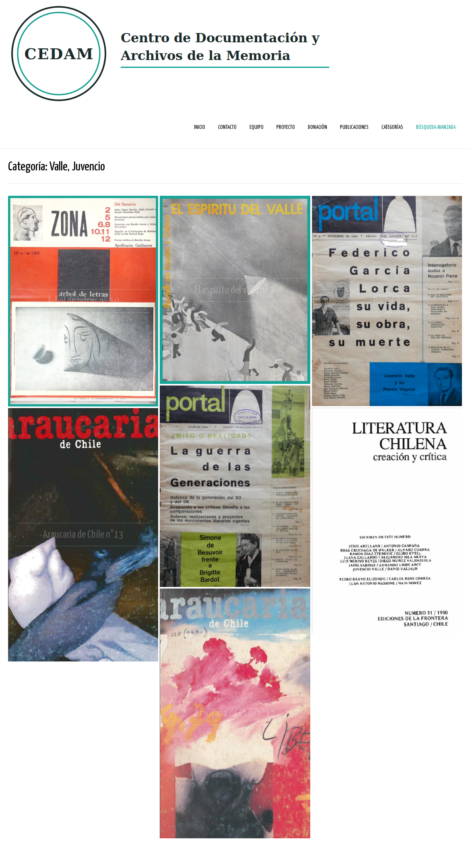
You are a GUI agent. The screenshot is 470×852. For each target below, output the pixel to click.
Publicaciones (354, 127)
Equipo (256, 127)
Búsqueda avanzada (436, 127)
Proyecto (285, 127)
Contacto (227, 127)
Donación (317, 127)
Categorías (392, 127)
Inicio (199, 127)
